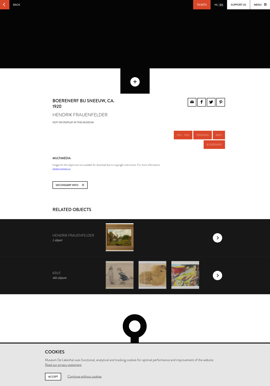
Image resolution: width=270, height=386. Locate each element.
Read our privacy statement (63, 364)
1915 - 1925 (183, 115)
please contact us (61, 148)
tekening (202, 115)
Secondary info (70, 165)
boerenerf (214, 124)
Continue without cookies (85, 376)
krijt (219, 115)
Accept (53, 377)
